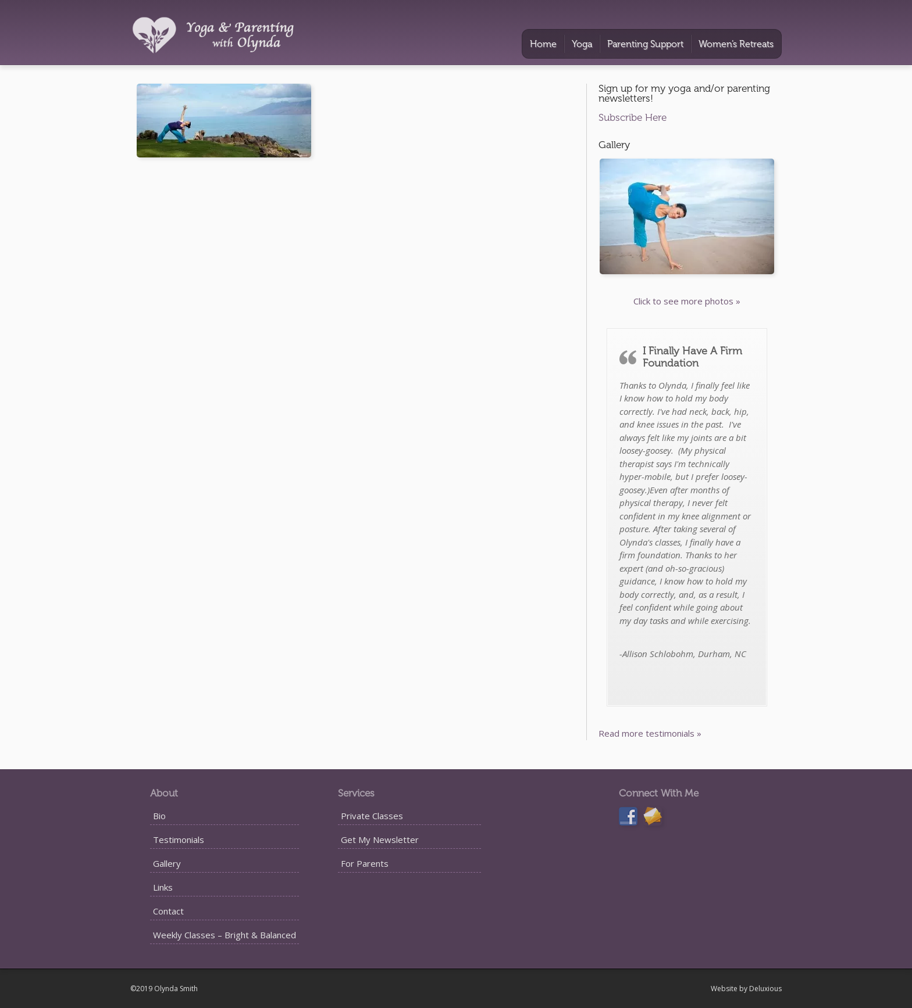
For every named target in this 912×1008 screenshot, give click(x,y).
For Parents (365, 863)
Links (163, 887)
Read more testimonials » (649, 733)
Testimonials (178, 839)
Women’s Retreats (736, 43)
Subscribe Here (632, 117)
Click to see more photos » (686, 301)
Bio (159, 816)
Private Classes (372, 816)
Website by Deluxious (746, 988)
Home (543, 43)
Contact (168, 911)
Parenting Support (645, 43)
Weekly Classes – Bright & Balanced (224, 935)
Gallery (167, 863)
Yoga (582, 43)
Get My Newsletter (380, 839)
